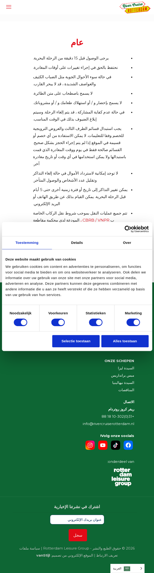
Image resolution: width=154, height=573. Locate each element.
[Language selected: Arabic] (127, 568)
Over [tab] (127, 243)
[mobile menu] (9, 7)
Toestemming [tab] (26, 243)
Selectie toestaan (76, 341)
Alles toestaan (125, 341)
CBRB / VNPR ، (94, 220)
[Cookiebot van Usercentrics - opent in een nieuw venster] (128, 229)
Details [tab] (77, 243)
